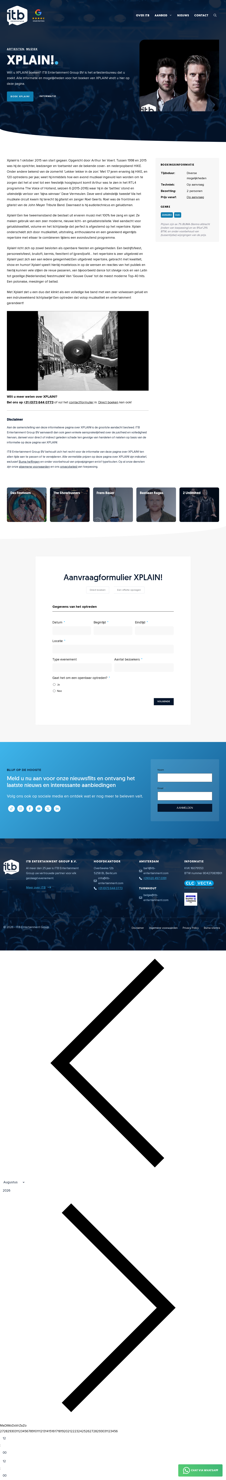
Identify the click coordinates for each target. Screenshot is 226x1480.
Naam (161, 769)
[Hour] (7, 1438)
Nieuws (183, 15)
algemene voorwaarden (34, 467)
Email (160, 788)
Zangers (167, 215)
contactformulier (81, 402)
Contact (201, 15)
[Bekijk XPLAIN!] (27, 504)
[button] (215, 15)
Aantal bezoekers (127, 660)
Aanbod (165, 15)
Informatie (47, 96)
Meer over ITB (36, 887)
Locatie (57, 641)
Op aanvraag (195, 197)
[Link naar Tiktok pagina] (11, 808)
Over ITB (142, 15)
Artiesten (15, 49)
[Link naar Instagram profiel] (20, 808)
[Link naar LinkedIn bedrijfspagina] (57, 808)
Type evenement (64, 660)
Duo (177, 215)
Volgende (163, 701)
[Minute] (7, 1452)
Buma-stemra (212, 928)
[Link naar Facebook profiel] (29, 808)
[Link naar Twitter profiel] (48, 808)
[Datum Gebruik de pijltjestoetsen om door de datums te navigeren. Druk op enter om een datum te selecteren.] (71, 630)
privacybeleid (69, 467)
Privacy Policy (191, 928)
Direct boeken (108, 402)
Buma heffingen (29, 462)
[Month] (12, 1182)
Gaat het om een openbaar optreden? (79, 678)
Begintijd (100, 622)
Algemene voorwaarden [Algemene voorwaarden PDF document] (163, 928)
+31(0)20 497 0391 (154, 878)
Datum (57, 622)
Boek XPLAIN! (20, 96)
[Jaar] (23, 1190)
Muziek (32, 49)
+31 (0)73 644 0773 (38, 402)
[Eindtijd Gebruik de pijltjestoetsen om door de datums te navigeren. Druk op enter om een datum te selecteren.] (154, 630)
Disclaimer (138, 928)
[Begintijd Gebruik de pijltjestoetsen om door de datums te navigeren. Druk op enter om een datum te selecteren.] (113, 630)
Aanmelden (185, 808)
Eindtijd (140, 622)
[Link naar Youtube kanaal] (39, 808)
